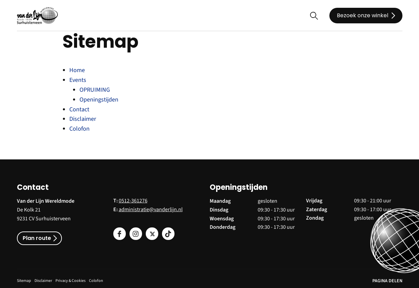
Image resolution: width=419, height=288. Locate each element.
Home (77, 70)
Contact (79, 109)
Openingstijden (98, 99)
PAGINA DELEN (387, 281)
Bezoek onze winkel (362, 15)
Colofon (79, 129)
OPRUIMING (94, 90)
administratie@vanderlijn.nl (151, 209)
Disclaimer (82, 119)
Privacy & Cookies (70, 281)
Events (77, 80)
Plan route (37, 238)
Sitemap (24, 281)
